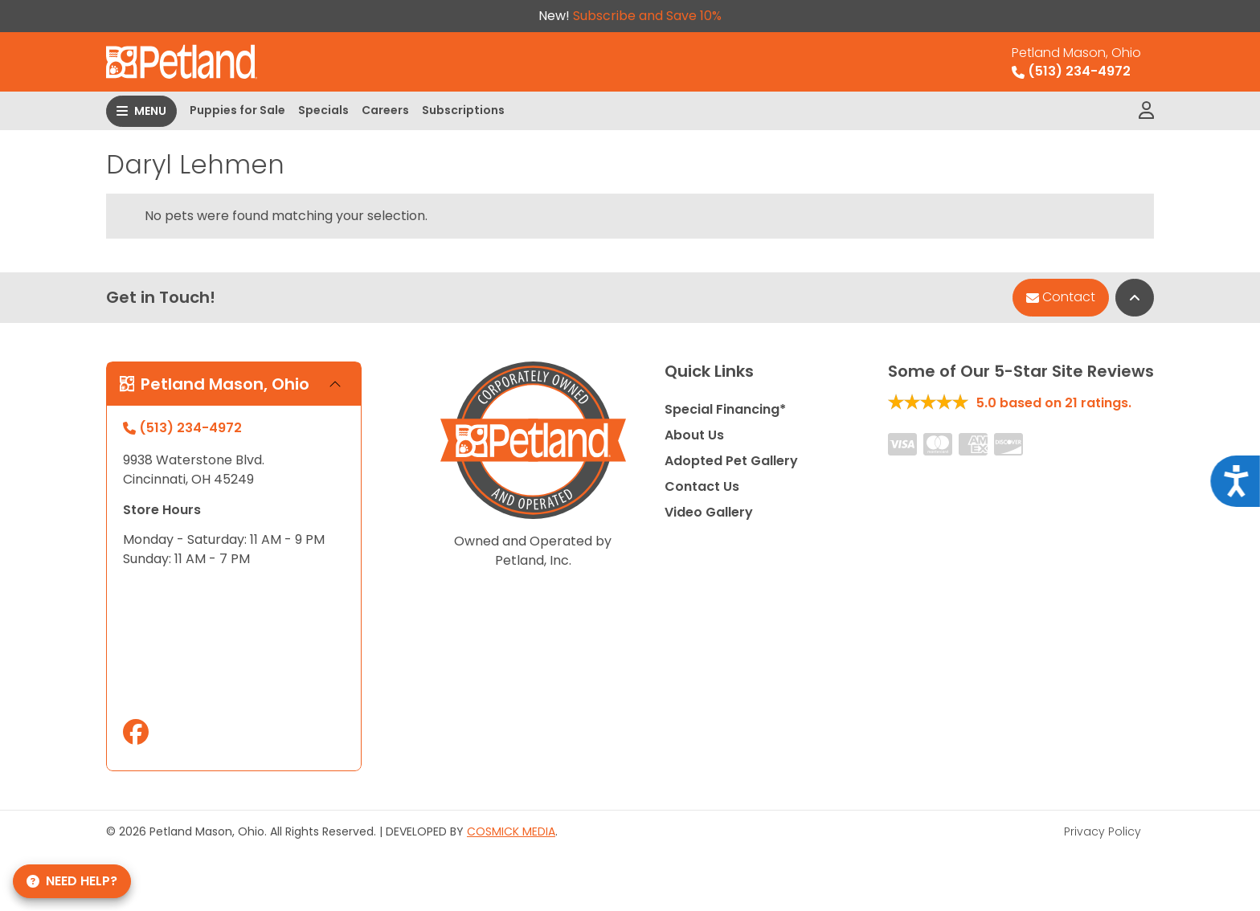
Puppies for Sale (237, 110)
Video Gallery (709, 512)
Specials (323, 110)
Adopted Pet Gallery (731, 460)
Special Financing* (725, 409)
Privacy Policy (1102, 831)
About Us (694, 435)
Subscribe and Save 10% (647, 15)
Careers (385, 110)
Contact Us (702, 486)
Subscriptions (463, 110)
